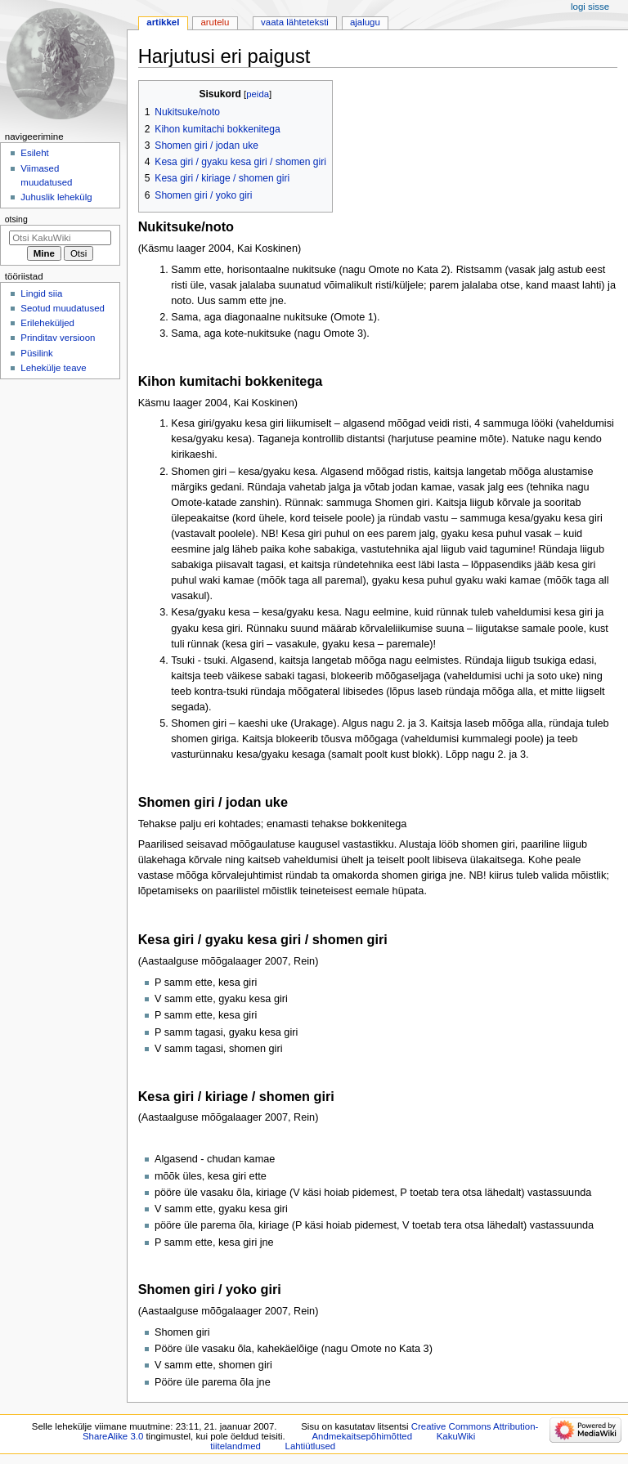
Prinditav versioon (57, 337)
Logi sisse (590, 6)
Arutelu (214, 22)
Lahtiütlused (310, 1446)
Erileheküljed (47, 323)
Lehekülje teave (53, 368)
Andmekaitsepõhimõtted (362, 1436)
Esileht (34, 153)
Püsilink (36, 353)
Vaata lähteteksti (295, 22)
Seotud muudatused (62, 308)
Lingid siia (41, 293)
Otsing (16, 219)
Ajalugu (365, 22)
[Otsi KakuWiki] (60, 238)
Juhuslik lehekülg (56, 197)
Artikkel (162, 22)
